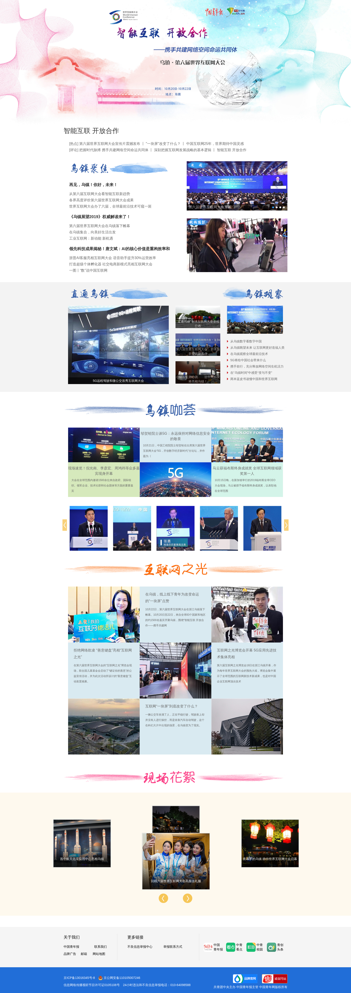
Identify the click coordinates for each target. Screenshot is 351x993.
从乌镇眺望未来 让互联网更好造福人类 (257, 347)
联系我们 (100, 946)
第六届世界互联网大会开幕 (209, 207)
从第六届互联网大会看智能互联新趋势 (99, 194)
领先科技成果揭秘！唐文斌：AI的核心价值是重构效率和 (119, 249)
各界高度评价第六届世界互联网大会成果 (101, 200)
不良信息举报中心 (139, 946)
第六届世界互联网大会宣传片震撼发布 (109, 144)
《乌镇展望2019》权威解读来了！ (100, 217)
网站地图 (99, 954)
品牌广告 (70, 954)
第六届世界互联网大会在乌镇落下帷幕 (99, 226)
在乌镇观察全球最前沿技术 (249, 354)
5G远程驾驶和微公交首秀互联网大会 (118, 381)
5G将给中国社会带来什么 (248, 360)
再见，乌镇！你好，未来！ (93, 185)
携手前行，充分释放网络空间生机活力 (257, 366)
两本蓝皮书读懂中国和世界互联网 (253, 379)
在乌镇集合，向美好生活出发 (92, 232)
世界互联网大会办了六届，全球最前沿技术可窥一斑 (110, 206)
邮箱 (84, 954)
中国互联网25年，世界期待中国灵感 (215, 144)
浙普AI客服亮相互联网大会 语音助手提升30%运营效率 (112, 258)
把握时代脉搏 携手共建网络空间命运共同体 (113, 150)
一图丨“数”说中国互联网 (88, 270)
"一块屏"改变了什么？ (163, 144)
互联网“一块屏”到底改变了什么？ (171, 706)
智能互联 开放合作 (91, 130)
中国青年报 (71, 946)
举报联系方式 (172, 946)
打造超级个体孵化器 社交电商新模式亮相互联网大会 (110, 264)
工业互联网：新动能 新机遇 (91, 238)
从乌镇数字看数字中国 (246, 341)
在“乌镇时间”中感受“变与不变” (251, 372)
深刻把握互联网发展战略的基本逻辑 (182, 150)
